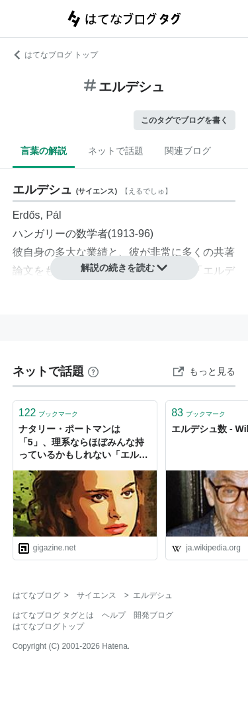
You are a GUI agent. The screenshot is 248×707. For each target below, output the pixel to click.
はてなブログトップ (48, 626)
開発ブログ (153, 615)
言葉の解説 (44, 150)
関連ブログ (188, 150)
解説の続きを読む (124, 267)
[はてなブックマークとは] (93, 371)
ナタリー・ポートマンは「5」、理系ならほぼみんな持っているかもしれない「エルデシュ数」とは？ (83, 443)
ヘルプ (114, 615)
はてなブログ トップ (55, 54)
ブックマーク (49, 412)
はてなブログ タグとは (53, 615)
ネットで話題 (116, 150)
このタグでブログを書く (184, 120)
